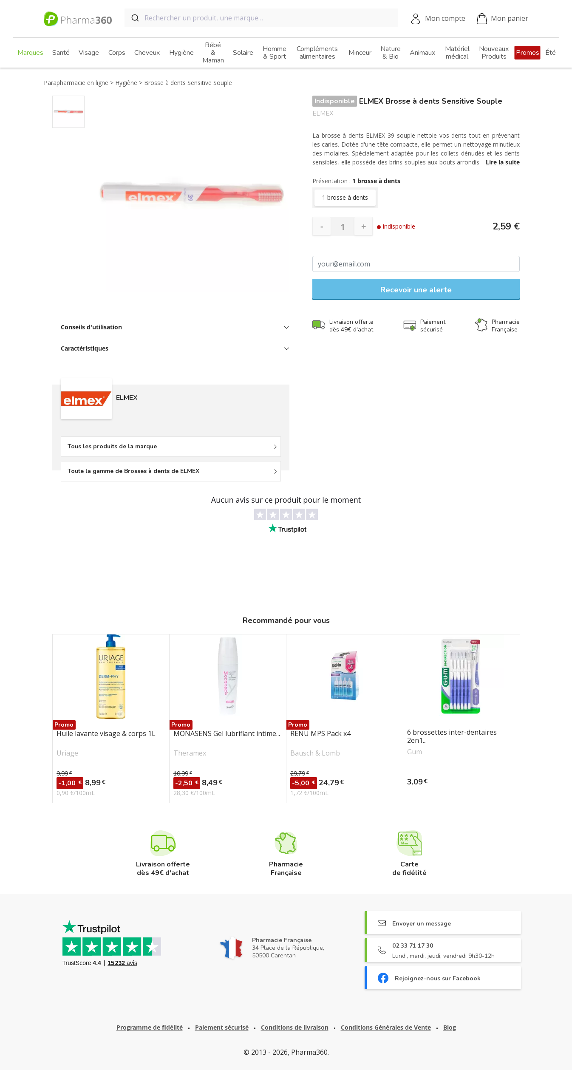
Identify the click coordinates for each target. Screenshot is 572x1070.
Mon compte (445, 18)
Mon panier (502, 19)
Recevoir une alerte (416, 290)
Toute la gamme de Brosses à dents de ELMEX (133, 471)
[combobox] (261, 17)
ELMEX (323, 113)
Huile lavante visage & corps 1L (106, 734)
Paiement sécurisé (222, 1027)
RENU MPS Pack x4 (320, 734)
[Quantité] (342, 226)
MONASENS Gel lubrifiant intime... (226, 734)
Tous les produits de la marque (112, 446)
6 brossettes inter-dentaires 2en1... (452, 736)
